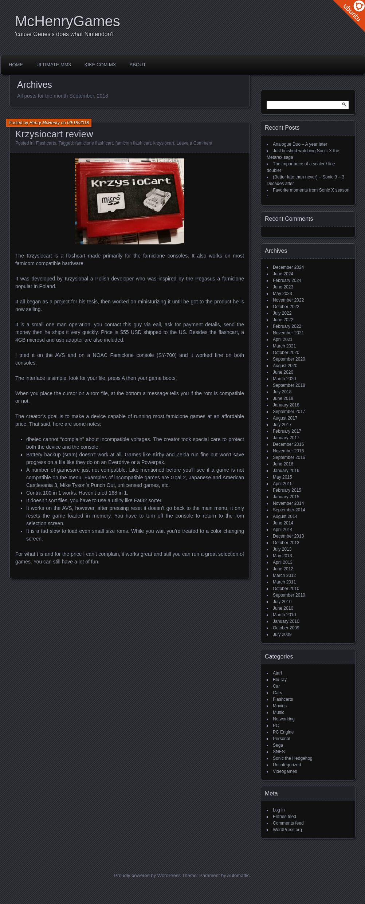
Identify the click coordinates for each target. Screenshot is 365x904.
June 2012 (283, 568)
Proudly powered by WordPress (147, 875)
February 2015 (287, 490)
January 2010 (286, 621)
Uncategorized (287, 764)
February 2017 (287, 431)
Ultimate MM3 (53, 64)
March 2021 (284, 346)
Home (16, 64)
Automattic (238, 875)
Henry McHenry (45, 122)
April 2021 (283, 339)
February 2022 (287, 326)
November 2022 (288, 300)
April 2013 (283, 562)
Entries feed (284, 816)
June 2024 (283, 273)
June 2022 (283, 319)
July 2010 (282, 601)
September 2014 (289, 509)
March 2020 (284, 378)
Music (278, 712)
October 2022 (286, 306)
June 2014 (283, 523)
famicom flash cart (133, 143)
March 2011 (284, 582)
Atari (277, 673)
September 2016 (289, 457)
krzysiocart (163, 143)
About (138, 64)
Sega (278, 745)
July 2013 (282, 549)
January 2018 (286, 405)
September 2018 (289, 385)
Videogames (285, 771)
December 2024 (288, 267)
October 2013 (286, 542)
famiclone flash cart (94, 143)
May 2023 (282, 293)
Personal (281, 738)
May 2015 (282, 477)
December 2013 (288, 536)
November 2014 (288, 503)
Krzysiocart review (54, 134)
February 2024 (287, 280)
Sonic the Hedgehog (293, 758)
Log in (279, 810)
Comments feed (288, 823)
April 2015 (283, 483)
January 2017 (286, 437)
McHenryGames (67, 21)
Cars (277, 692)
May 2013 (282, 555)
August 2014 (285, 516)
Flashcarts (46, 143)
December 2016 (288, 444)
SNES (279, 751)
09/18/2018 (78, 122)
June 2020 (283, 372)
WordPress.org (287, 829)
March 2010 (284, 614)
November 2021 (288, 332)
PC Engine (283, 732)
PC (276, 725)
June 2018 (283, 398)
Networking (284, 719)
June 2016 (283, 464)
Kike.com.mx (100, 64)
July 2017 (282, 424)
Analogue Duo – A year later (300, 144)
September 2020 (289, 359)
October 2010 (286, 588)
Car (276, 686)
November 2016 (288, 450)
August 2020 (285, 365)
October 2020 (286, 352)
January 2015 (286, 496)
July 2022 (282, 313)
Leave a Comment (194, 143)
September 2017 (289, 411)
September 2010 (289, 595)
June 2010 (283, 608)
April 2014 (283, 529)
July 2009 (282, 634)
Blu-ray (280, 679)
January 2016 (286, 470)
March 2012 (284, 575)
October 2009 (286, 627)
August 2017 (285, 418)
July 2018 (282, 391)
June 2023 (283, 287)
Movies (280, 705)
